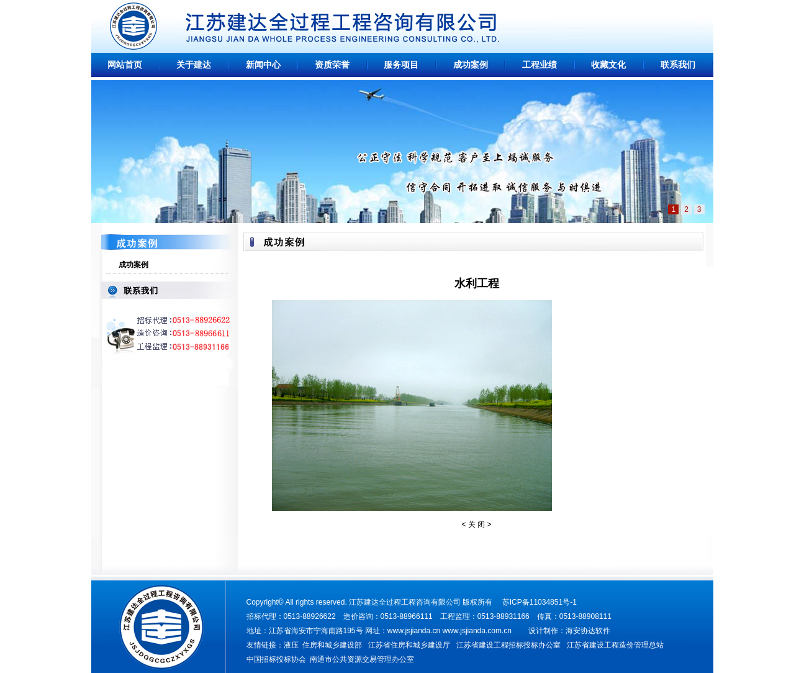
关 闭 (476, 524)
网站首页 (124, 65)
